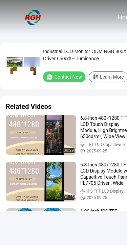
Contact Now (64, 77)
